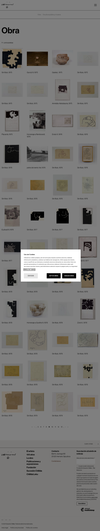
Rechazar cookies (69, 276)
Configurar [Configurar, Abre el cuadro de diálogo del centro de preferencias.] (31, 276)
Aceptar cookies (53, 276)
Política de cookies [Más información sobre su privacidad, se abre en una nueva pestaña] (29, 269)
